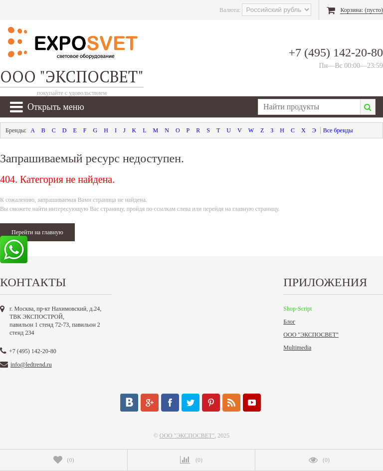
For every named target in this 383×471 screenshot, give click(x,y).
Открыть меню (47, 107)
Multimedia (297, 347)
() (63, 460)
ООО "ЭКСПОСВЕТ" (311, 334)
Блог (289, 321)
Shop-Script (297, 308)
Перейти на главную (37, 232)
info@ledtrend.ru (31, 364)
